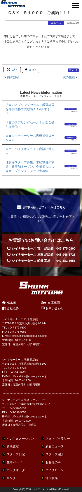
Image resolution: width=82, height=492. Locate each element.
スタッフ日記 (16, 454)
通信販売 (51, 478)
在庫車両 (54, 302)
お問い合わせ (54, 308)
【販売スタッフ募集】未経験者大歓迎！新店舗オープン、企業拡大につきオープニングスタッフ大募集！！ (29, 166)
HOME (11, 302)
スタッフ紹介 (54, 454)
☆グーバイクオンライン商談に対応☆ (29, 151)
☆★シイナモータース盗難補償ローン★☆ (29, 138)
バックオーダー (17, 470)
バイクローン (54, 470)
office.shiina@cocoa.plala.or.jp (29, 335)
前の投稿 (13, 77)
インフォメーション (70, 108)
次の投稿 (69, 77)
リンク (11, 478)
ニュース (56, 23)
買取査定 (13, 446)
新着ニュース (54, 446)
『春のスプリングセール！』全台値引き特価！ (29, 124)
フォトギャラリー (57, 438)
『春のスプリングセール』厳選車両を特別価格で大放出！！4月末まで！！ (29, 109)
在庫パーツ (14, 462)
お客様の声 (53, 462)
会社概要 (13, 308)
